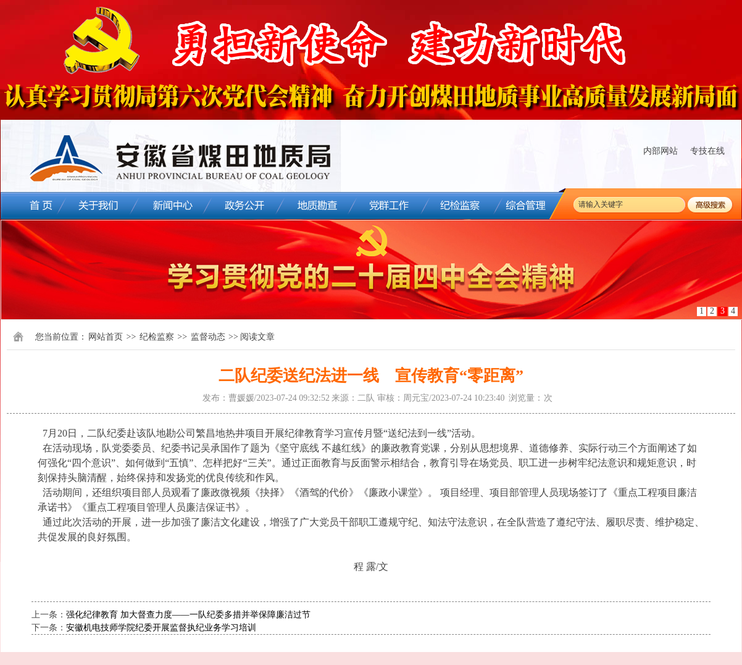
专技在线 (707, 151)
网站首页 (105, 336)
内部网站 (660, 151)
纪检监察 (157, 336)
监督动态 (208, 336)
